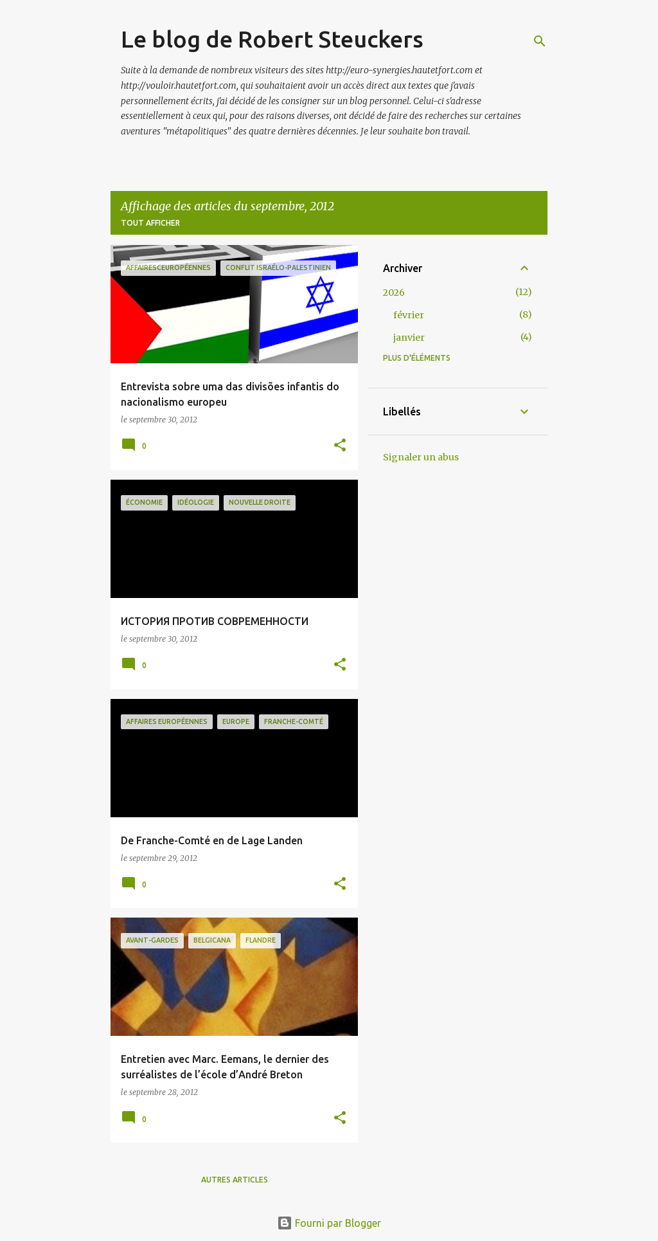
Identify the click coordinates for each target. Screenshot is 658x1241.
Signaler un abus (421, 457)
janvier (409, 337)
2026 (394, 292)
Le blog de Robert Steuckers (272, 39)
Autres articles (234, 1179)
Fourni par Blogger (329, 1223)
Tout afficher (150, 223)
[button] (340, 446)
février (408, 315)
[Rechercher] (539, 41)
